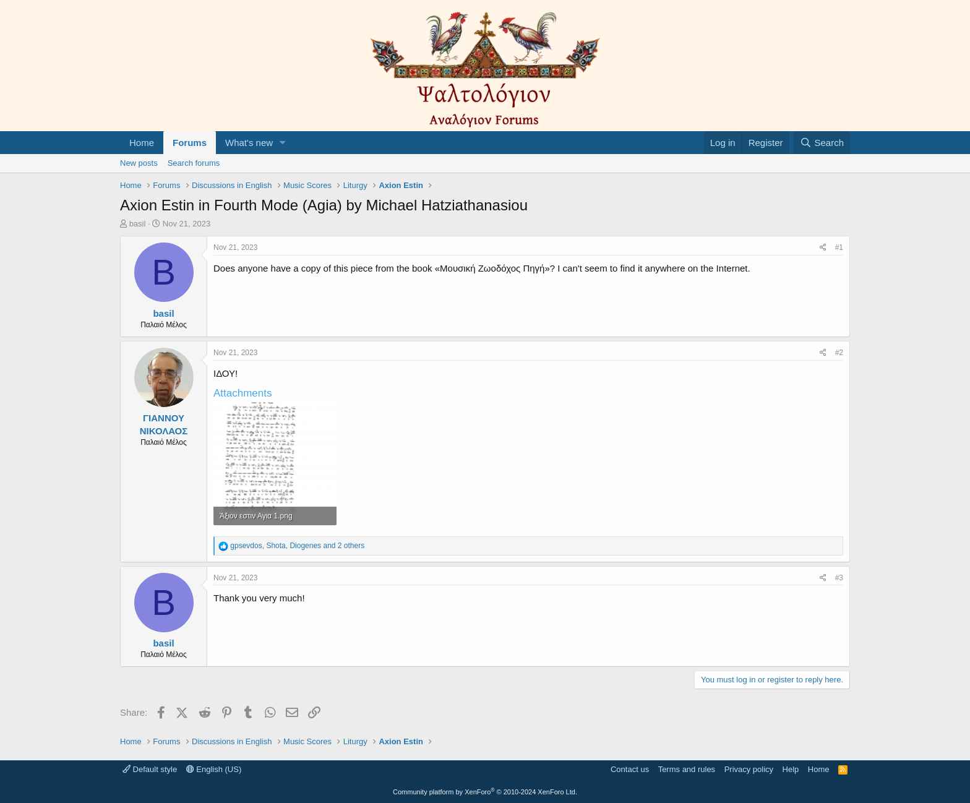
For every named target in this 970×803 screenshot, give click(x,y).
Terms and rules (686, 769)
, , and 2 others (297, 545)
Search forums (194, 163)
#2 (839, 352)
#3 (839, 577)
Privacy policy (748, 769)
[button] (282, 142)
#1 (839, 247)
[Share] (823, 248)
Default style (149, 769)
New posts (139, 163)
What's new (249, 142)
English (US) (214, 769)
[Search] (822, 142)
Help (791, 769)
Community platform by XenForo (485, 792)
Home (141, 142)
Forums (190, 142)
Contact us (630, 769)
